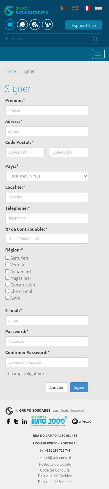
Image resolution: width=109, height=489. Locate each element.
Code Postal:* (19, 142)
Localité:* (15, 187)
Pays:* (11, 166)
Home (10, 71)
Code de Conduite (55, 470)
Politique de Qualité (55, 464)
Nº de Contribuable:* (26, 229)
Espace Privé (84, 25)
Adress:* (13, 121)
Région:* (14, 250)
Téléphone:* (17, 208)
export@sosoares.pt (55, 457)
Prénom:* (15, 100)
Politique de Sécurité (55, 481)
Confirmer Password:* (27, 352)
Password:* (16, 331)
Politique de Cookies (55, 476)
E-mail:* (13, 310)
